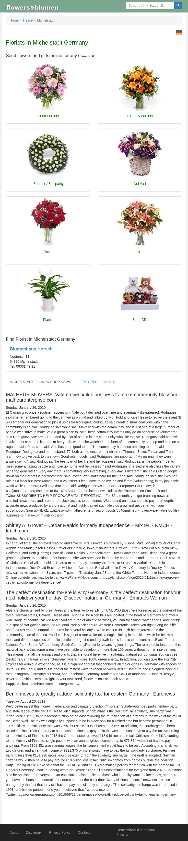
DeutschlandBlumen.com (136, 830)
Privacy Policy (59, 832)
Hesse (28, 20)
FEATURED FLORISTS (97, 382)
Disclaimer (34, 832)
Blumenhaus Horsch (31, 349)
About (14, 832)
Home (14, 20)
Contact (84, 832)
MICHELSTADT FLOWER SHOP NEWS (40, 382)
